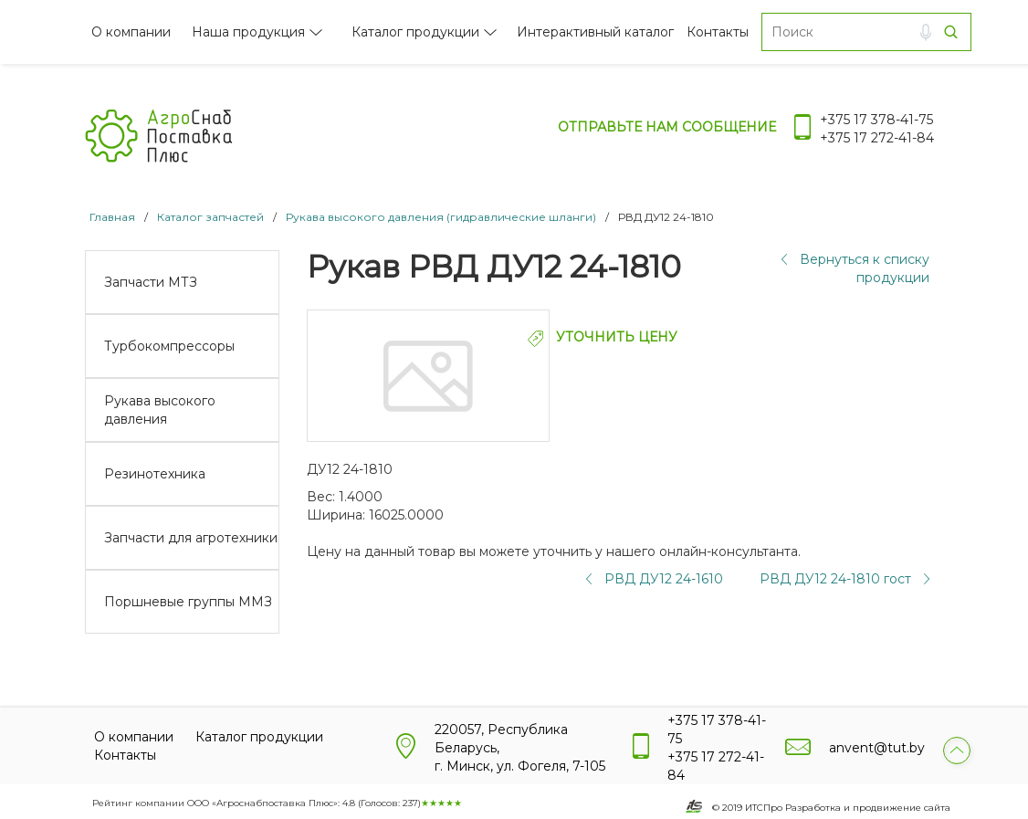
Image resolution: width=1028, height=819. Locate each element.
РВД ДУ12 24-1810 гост (835, 579)
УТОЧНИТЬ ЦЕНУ (602, 337)
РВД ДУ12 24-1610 (663, 579)
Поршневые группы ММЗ (188, 601)
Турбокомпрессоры (169, 346)
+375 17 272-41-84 (877, 138)
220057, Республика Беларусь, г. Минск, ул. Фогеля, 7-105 (520, 747)
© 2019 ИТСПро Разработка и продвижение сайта (831, 808)
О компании (131, 32)
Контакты (718, 32)
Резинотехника (154, 474)
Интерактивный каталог (595, 32)
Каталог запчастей (210, 217)
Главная (112, 217)
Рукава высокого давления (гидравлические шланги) (441, 217)
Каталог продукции (415, 32)
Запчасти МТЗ (150, 282)
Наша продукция (248, 32)
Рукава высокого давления (159, 410)
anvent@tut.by (877, 748)
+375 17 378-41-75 (876, 119)
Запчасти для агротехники (191, 538)
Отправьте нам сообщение (667, 127)
